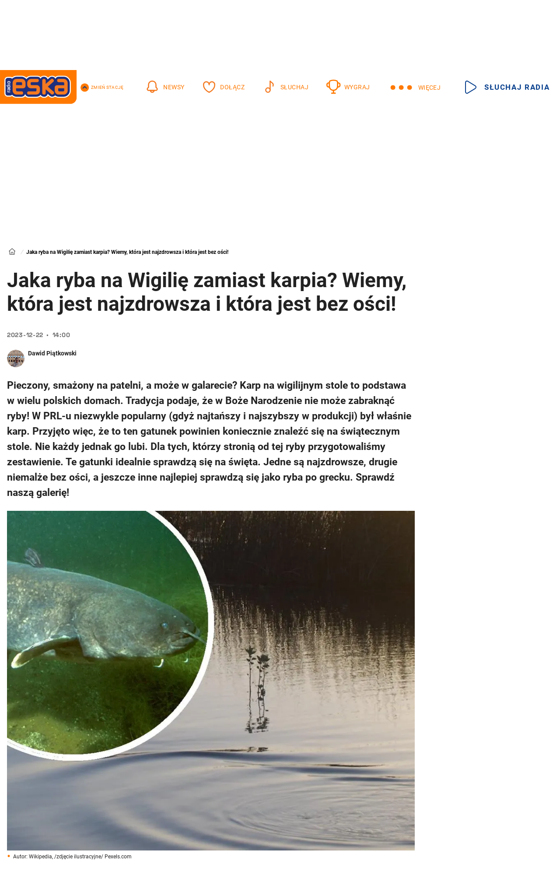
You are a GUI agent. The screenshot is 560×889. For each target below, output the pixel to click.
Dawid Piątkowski (52, 353)
